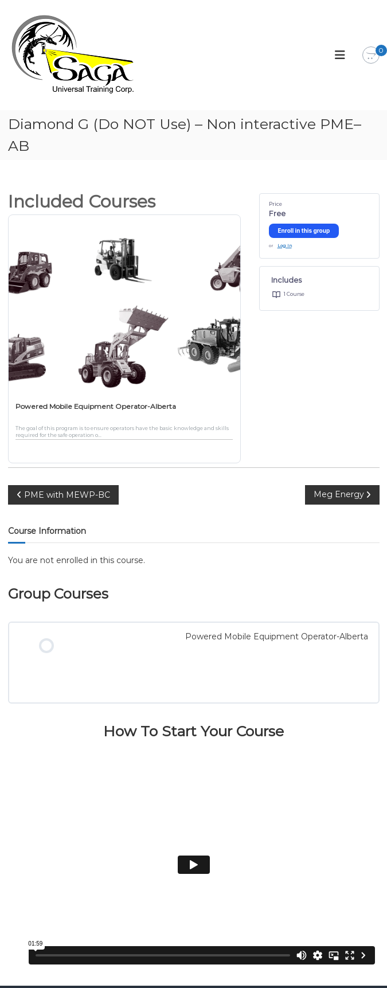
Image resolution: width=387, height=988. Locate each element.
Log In (284, 245)
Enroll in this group (304, 230)
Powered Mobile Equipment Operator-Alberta (95, 406)
